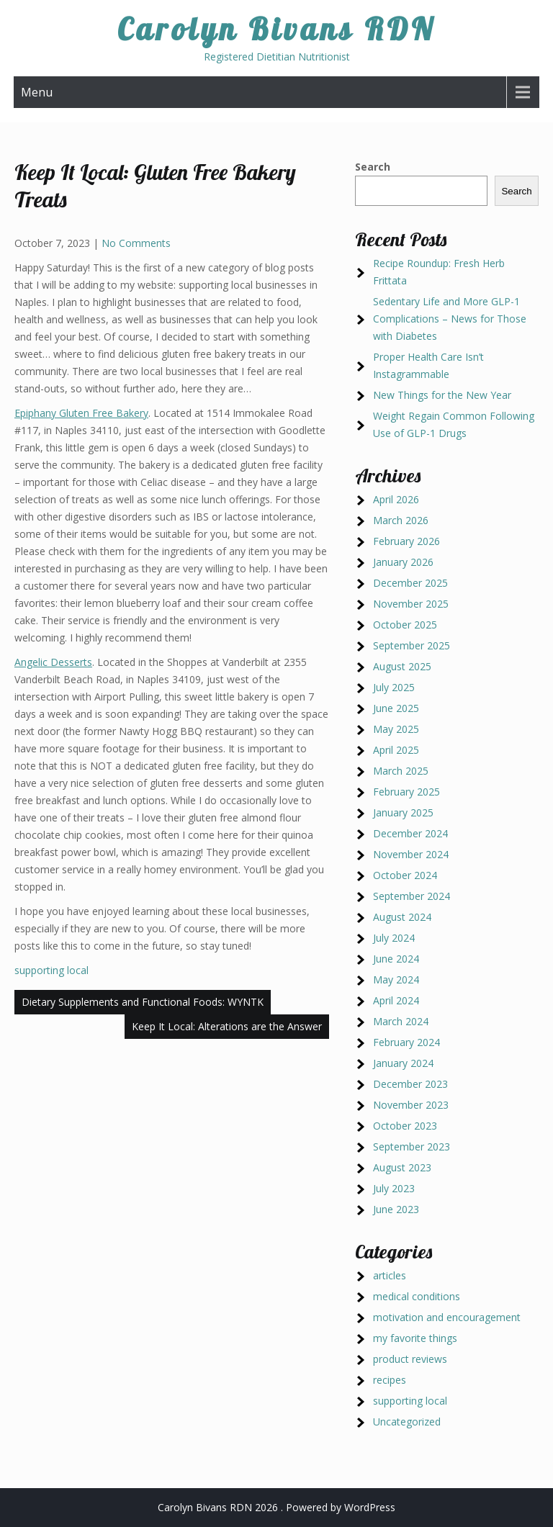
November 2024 (411, 854)
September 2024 (411, 896)
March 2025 (400, 771)
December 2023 (410, 1084)
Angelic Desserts (53, 662)
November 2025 (411, 604)
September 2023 (411, 1146)
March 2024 (400, 1021)
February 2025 (406, 791)
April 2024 (396, 1000)
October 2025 (405, 624)
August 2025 (402, 666)
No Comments (136, 243)
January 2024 (403, 1063)
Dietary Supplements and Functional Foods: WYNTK (143, 1002)
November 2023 (411, 1105)
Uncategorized (407, 1421)
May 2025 (396, 729)
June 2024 (396, 958)
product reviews (410, 1359)
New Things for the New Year (442, 395)
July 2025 (394, 687)
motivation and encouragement (447, 1317)
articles (389, 1275)
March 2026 (400, 520)
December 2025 (410, 583)
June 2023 (396, 1209)
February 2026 (406, 541)
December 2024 (410, 833)
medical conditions (416, 1296)
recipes (389, 1380)
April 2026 (396, 499)
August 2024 (402, 917)
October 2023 (405, 1125)
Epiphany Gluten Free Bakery (81, 413)
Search (372, 167)
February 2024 (406, 1042)
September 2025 (411, 645)
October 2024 (405, 875)
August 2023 (402, 1167)
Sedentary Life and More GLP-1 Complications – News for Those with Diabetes (449, 318)
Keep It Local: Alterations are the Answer (227, 1026)
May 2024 (396, 979)
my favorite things (415, 1338)
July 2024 (394, 938)
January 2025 (403, 812)
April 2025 (396, 750)
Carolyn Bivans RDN (276, 29)
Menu (37, 92)
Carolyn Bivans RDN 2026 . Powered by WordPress (276, 1507)
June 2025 (396, 708)
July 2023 (394, 1188)
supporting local (51, 970)
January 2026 (403, 562)
